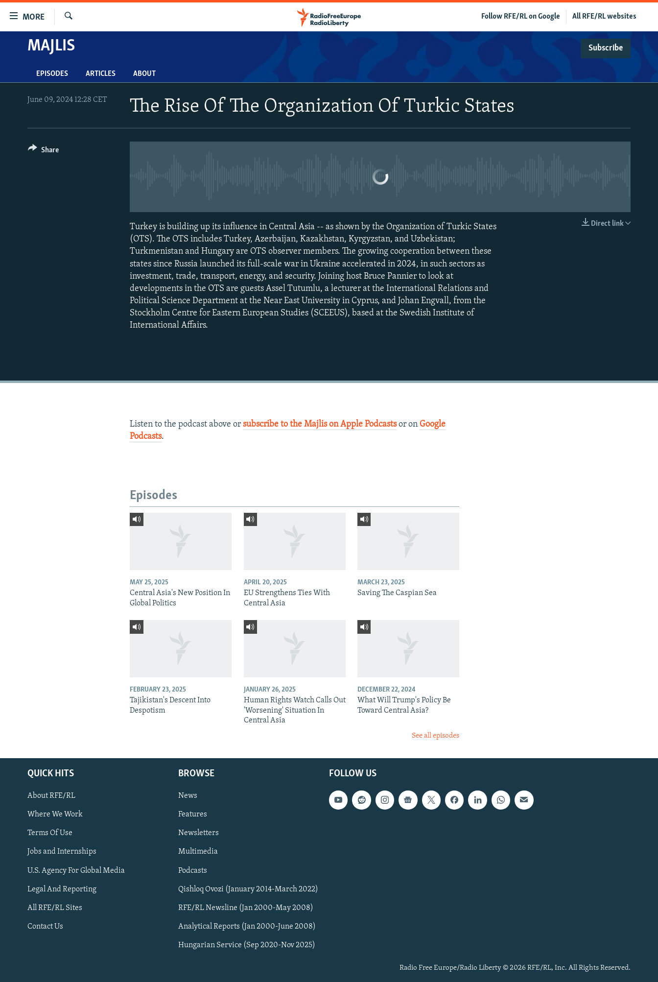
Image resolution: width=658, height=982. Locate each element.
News (187, 796)
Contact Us (45, 927)
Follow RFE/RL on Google (520, 17)
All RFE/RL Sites (54, 908)
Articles (101, 74)
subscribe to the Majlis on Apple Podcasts (320, 424)
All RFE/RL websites (604, 17)
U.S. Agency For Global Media (76, 870)
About (144, 74)
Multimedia (198, 852)
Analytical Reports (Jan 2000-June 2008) (247, 927)
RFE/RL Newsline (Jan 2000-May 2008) (245, 908)
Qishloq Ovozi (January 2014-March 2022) (248, 889)
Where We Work (55, 814)
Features (192, 814)
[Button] (43, 152)
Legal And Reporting (61, 889)
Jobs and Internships (61, 852)
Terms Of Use (49, 833)
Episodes (52, 74)
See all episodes (435, 736)
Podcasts (192, 870)
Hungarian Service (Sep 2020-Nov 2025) (246, 945)
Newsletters (198, 833)
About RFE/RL (51, 796)
